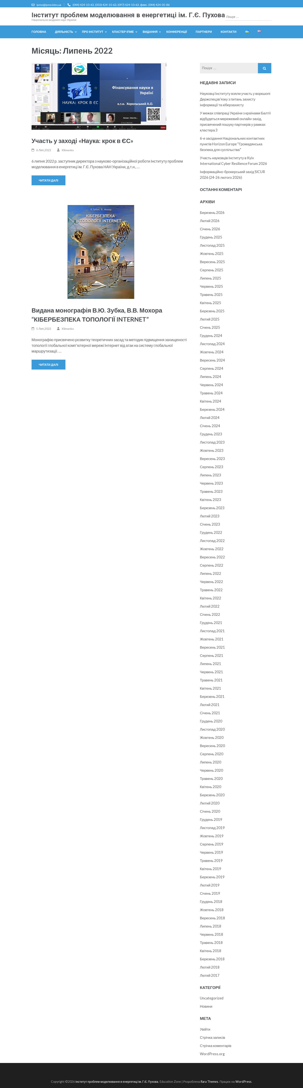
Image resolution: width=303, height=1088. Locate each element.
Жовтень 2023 (211, 450)
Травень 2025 (211, 294)
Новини (206, 1006)
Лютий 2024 (209, 417)
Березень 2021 (212, 696)
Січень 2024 (210, 426)
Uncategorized (211, 998)
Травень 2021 (211, 680)
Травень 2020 (211, 778)
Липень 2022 (210, 573)
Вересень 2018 (212, 918)
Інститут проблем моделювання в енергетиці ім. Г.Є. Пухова (128, 15)
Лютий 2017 (209, 975)
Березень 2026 (212, 212)
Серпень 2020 (211, 754)
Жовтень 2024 (211, 352)
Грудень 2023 (211, 434)
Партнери (204, 31)
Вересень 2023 (212, 458)
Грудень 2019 (211, 819)
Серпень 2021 (211, 655)
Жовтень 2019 (211, 836)
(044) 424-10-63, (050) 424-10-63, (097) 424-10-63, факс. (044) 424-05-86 (121, 5)
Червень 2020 (211, 770)
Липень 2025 (210, 278)
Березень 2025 (212, 311)
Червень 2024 (211, 385)
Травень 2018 (211, 942)
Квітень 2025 (210, 303)
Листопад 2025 (212, 245)
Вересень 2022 (212, 557)
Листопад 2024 (212, 344)
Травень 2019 (211, 860)
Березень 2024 (212, 409)
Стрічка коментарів (215, 1045)
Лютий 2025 (209, 319)
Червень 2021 (211, 672)
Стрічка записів (212, 1037)
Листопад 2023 (212, 442)
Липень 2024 (210, 376)
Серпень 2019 (211, 844)
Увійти (205, 1029)
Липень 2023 (210, 475)
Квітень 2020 (210, 787)
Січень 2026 (210, 229)
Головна (39, 31)
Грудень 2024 (211, 335)
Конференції (176, 31)
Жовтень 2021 (211, 639)
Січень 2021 (210, 713)
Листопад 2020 (212, 729)
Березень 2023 (212, 508)
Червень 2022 (211, 581)
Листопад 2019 (212, 828)
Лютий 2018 (209, 967)
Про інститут (92, 31)
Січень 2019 (210, 893)
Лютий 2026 (209, 221)
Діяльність (64, 31)
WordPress (243, 1081)
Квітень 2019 (210, 869)
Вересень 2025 (212, 262)
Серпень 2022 (211, 565)
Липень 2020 (210, 762)
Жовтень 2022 (211, 549)
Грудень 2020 (211, 721)
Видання (150, 31)
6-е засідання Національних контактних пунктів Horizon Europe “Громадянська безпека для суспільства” (232, 144)
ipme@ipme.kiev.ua (49, 5)
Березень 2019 (212, 877)
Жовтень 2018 (211, 910)
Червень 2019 (211, 852)
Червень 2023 (211, 483)
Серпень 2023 (211, 467)
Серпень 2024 (211, 368)
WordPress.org (212, 1054)
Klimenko (68, 150)
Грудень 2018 (211, 901)
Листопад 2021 (212, 631)
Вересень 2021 (212, 647)
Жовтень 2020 (211, 737)
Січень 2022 (210, 614)
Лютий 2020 (209, 803)
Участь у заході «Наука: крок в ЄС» (82, 140)
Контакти (229, 31)
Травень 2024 (211, 393)
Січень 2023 (210, 524)
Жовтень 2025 (211, 253)
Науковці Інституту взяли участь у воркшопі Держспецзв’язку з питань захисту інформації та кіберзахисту (235, 99)
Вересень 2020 (212, 745)
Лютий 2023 (209, 516)
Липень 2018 (210, 926)
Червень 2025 (211, 286)
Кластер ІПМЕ (123, 31)
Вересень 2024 (212, 360)
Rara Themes (209, 1081)
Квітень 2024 (210, 401)
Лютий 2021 (209, 704)
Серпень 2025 (211, 270)
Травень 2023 (211, 491)
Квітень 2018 (210, 951)
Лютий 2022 (209, 606)
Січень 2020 (210, 811)
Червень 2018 (211, 934)
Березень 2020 (212, 795)
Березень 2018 (212, 959)
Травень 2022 (211, 590)
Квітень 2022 (210, 598)
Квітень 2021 (210, 688)
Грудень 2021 (211, 622)
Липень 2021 (210, 663)
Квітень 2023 (210, 499)
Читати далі (48, 180)
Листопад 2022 (212, 540)
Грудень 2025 (211, 237)
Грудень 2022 (211, 532)
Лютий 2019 (209, 885)
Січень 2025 (210, 327)
